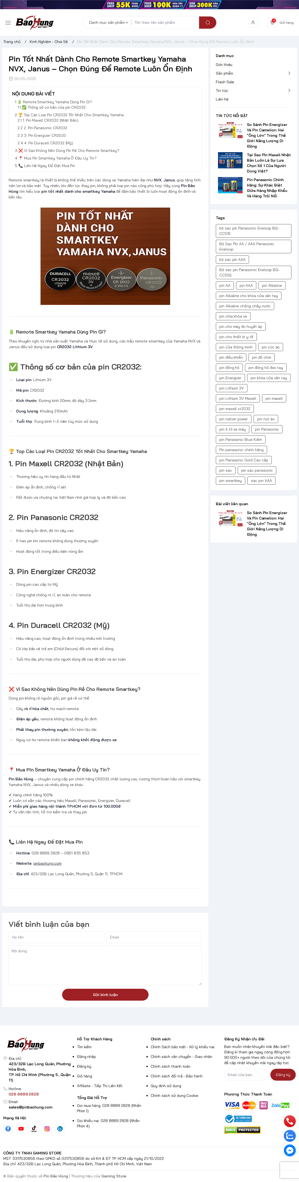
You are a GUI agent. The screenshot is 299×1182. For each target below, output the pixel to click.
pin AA (224, 285)
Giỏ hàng (84, 1076)
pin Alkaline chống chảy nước (245, 306)
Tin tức (222, 90)
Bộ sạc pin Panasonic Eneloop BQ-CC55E (249, 272)
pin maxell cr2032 (234, 408)
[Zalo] (60, 1128)
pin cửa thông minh (236, 347)
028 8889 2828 (24, 1094)
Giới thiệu (224, 64)
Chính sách (160, 1039)
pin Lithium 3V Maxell (237, 398)
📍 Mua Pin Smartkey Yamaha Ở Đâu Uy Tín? (57, 158)
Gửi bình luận (105, 994)
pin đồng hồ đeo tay (265, 367)
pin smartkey (230, 480)
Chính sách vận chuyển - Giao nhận (181, 1056)
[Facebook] (8, 1128)
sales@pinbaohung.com (30, 1107)
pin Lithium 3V (231, 388)
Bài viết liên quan (232, 503)
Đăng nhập (86, 1056)
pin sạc (225, 470)
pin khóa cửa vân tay (269, 377)
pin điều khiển (231, 357)
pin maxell (274, 398)
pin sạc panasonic (257, 470)
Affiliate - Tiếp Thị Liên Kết (100, 1085)
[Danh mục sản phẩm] (109, 22)
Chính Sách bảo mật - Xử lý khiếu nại (182, 1046)
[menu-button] (8, 23)
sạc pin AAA (261, 480)
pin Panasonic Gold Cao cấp (243, 460)
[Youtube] (21, 1129)
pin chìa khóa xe (233, 316)
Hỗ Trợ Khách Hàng (94, 1039)
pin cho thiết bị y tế (236, 336)
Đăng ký (84, 1066)
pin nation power (233, 419)
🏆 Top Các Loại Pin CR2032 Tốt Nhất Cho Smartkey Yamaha (71, 114)
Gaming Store (113, 1176)
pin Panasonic (267, 429)
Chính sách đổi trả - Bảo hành (177, 1076)
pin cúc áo (271, 347)
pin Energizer (230, 377)
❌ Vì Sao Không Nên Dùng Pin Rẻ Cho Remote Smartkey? (68, 150)
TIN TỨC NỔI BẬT (232, 115)
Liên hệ (222, 99)
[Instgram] (47, 1128)
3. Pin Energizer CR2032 (45, 135)
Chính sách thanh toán (171, 1066)
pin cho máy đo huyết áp (240, 326)
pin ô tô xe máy (232, 429)
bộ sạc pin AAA (232, 259)
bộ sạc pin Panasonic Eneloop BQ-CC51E (249, 231)
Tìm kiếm (84, 1046)
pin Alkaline (272, 285)
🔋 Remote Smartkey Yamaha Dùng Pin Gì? (54, 101)
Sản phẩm (224, 73)
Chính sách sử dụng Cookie (175, 1095)
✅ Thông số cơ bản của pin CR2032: (54, 107)
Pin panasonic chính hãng (241, 449)
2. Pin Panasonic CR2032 (45, 127)
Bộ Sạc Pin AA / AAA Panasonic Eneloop (246, 246)
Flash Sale (225, 81)
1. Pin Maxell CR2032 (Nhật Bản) (50, 120)
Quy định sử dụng (166, 1085)
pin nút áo (265, 419)
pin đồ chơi (261, 357)
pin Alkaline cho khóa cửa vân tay (248, 295)
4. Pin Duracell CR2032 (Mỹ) (48, 143)
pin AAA (246, 285)
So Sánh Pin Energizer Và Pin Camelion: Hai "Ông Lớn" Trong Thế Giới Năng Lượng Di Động (267, 135)
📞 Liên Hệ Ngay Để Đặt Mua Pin (46, 165)
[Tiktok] (34, 1128)
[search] (207, 22)
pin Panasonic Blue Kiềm (240, 439)
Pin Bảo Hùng (55, 1176)
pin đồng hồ (229, 367)
